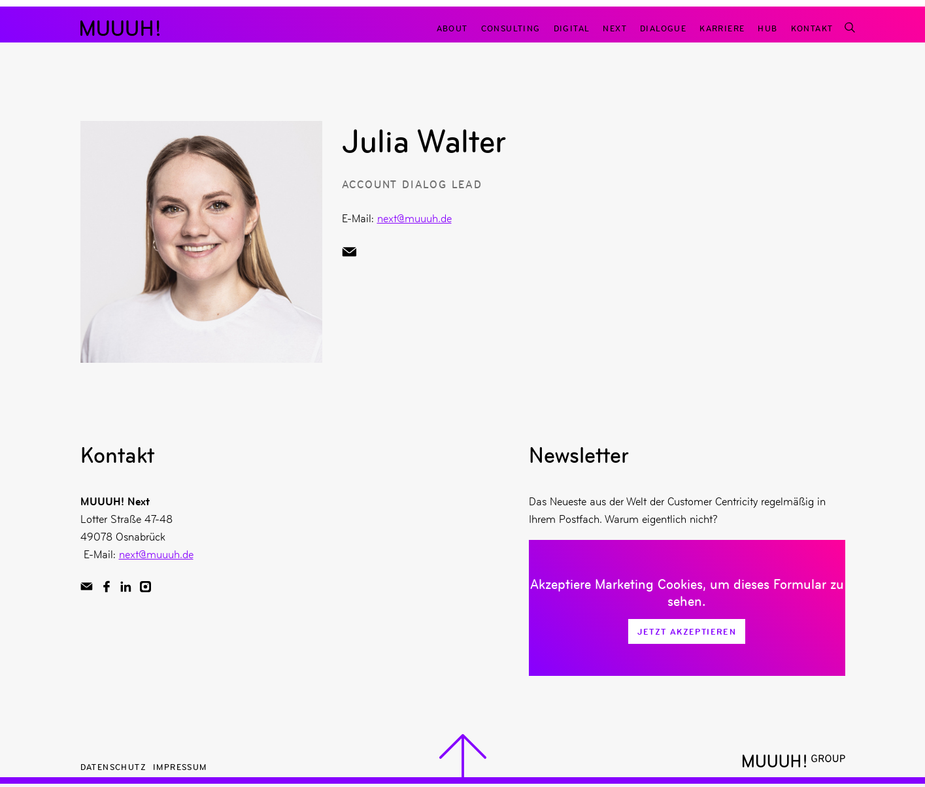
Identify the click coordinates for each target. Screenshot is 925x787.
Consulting (511, 28)
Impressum (180, 766)
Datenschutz (113, 766)
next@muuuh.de (414, 218)
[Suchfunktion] (849, 28)
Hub (767, 28)
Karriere (722, 28)
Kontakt (812, 28)
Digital (572, 28)
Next (615, 28)
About (452, 28)
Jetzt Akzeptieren (686, 631)
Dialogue (663, 28)
